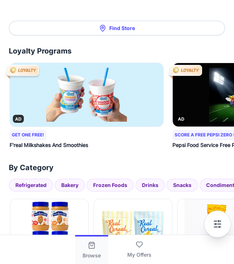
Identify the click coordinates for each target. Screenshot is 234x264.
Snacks (182, 185)
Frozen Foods (110, 185)
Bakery (69, 185)
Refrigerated (31, 185)
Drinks (150, 185)
